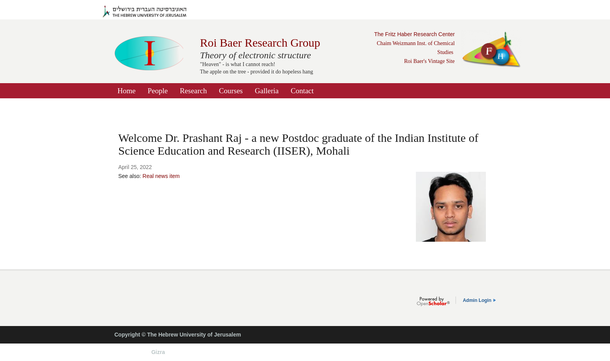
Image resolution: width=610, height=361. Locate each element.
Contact (302, 91)
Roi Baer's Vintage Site (429, 61)
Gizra (158, 352)
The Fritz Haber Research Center (414, 34)
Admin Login (477, 300)
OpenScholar (433, 301)
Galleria (267, 91)
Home (126, 91)
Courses (231, 91)
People (157, 91)
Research (193, 91)
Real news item (161, 176)
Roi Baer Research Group (260, 42)
